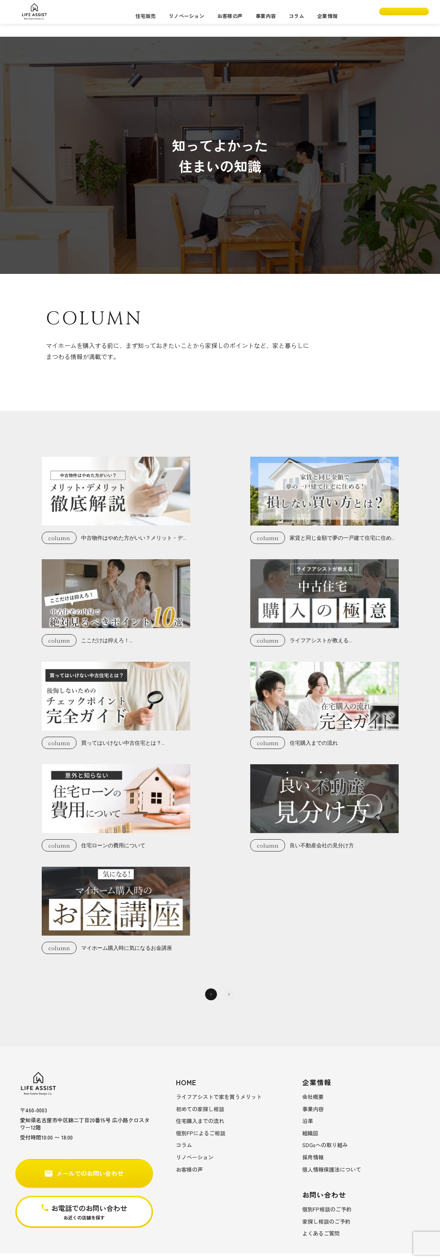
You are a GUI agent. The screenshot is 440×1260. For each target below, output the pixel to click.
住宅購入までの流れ (200, 1127)
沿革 (307, 1127)
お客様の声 (230, 17)
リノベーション (186, 17)
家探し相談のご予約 (326, 1228)
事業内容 (266, 17)
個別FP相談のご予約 (327, 1215)
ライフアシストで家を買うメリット (219, 1103)
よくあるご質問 (321, 1240)
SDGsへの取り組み (325, 1152)
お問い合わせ (395, 18)
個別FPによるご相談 (200, 1139)
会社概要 (313, 1103)
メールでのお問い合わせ (84, 1180)
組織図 (310, 1139)
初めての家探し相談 (200, 1115)
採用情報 (313, 1163)
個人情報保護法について (331, 1176)
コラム (296, 17)
